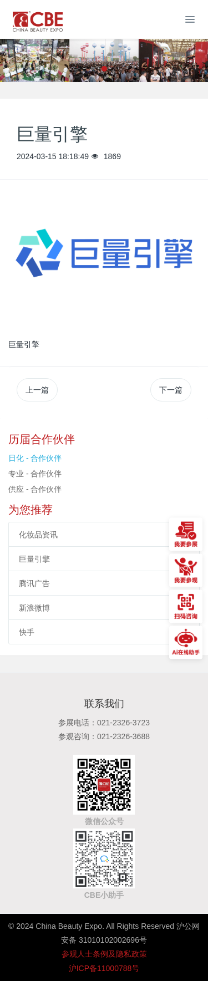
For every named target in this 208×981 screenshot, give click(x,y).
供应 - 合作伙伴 (35, 489)
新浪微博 (34, 607)
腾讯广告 (34, 583)
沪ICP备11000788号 (104, 968)
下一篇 (170, 389)
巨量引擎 (34, 559)
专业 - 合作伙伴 (35, 473)
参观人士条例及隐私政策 (104, 953)
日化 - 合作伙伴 (35, 458)
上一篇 (37, 389)
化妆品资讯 (38, 534)
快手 (26, 632)
